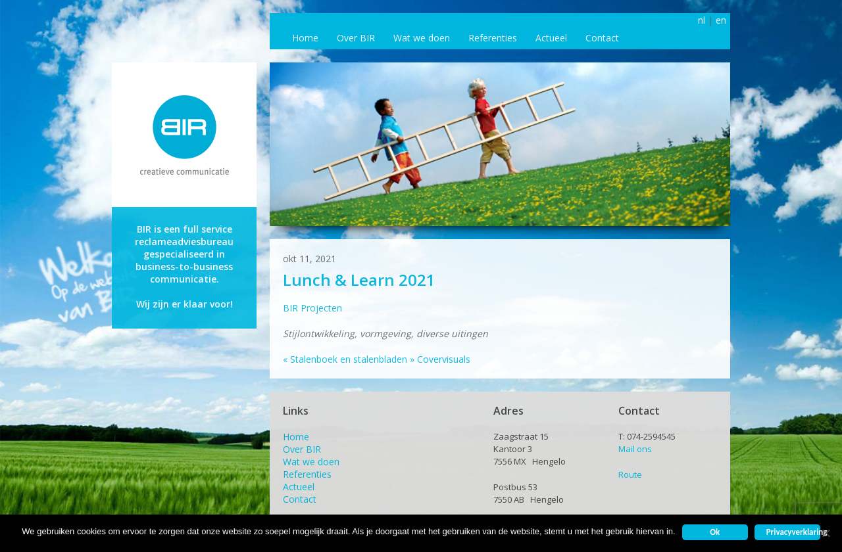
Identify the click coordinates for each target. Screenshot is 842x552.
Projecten (321, 308)
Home (305, 38)
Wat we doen (421, 38)
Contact (602, 38)
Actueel (551, 38)
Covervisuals (440, 359)
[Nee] (825, 533)
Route (630, 474)
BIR (290, 308)
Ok (715, 532)
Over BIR (356, 38)
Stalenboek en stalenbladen (345, 359)
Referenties (492, 38)
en (721, 20)
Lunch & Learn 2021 (359, 279)
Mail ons (635, 449)
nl (701, 20)
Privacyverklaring (793, 532)
